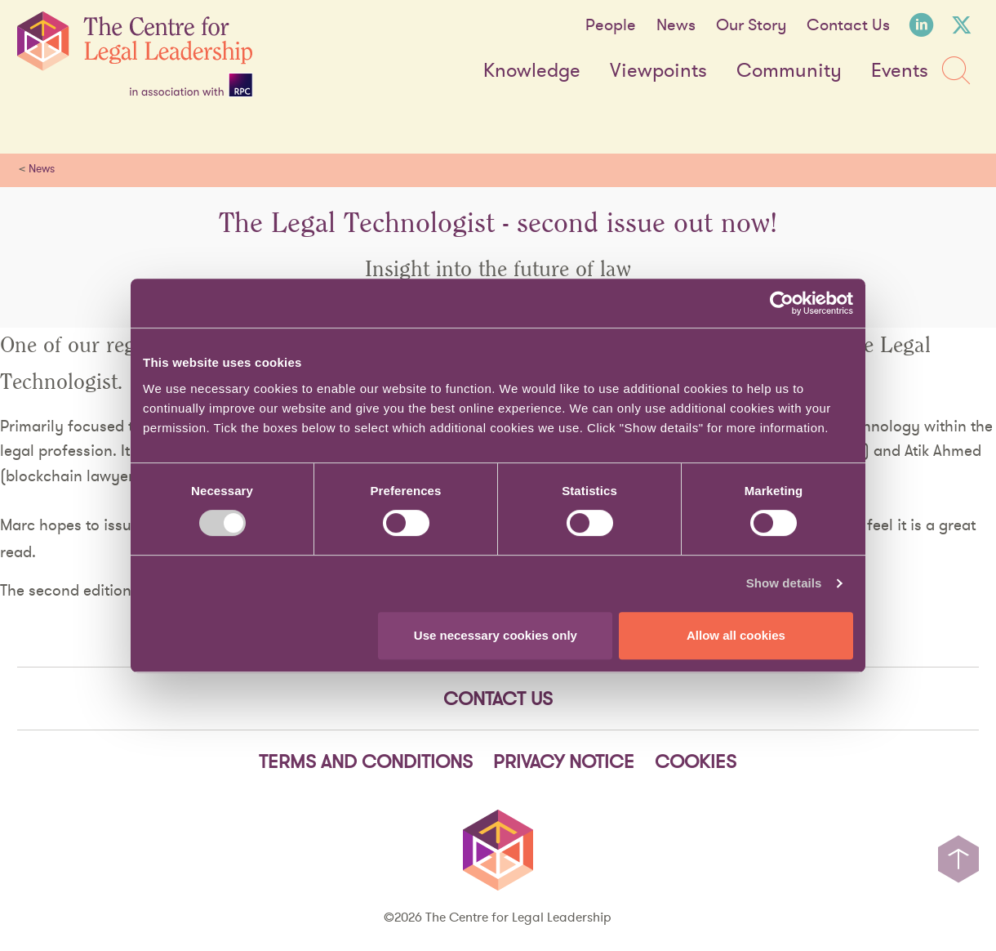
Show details (784, 583)
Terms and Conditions (366, 760)
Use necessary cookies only (495, 635)
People (610, 24)
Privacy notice (563, 760)
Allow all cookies (736, 635)
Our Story (751, 24)
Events (899, 71)
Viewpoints (658, 71)
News (676, 24)
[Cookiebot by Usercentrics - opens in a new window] (781, 303)
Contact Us (848, 24)
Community (789, 71)
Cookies (695, 760)
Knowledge (531, 71)
